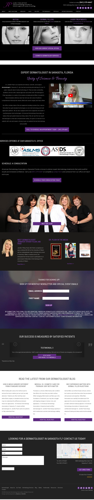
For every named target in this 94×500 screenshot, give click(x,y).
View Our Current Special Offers (47, 48)
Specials (56, 11)
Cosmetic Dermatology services (47, 56)
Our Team (18, 487)
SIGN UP (49, 305)
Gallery (37, 11)
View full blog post (15, 417)
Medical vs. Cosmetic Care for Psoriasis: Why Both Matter (47, 385)
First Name (35, 298)
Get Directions (84, 470)
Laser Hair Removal (77, 21)
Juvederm (52, 21)
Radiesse (47, 23)
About (3, 11)
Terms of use (84, 490)
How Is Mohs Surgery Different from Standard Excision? (15, 385)
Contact (78, 11)
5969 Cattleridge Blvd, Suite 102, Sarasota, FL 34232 (77, 5)
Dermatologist (5, 487)
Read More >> (21, 264)
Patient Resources (67, 11)
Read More (47, 355)
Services (22, 11)
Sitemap (90, 490)
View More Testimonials (47, 357)
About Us (12, 487)
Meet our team (47, 224)
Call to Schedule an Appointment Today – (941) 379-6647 (47, 129)
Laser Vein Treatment (85, 21)
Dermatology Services (27, 487)
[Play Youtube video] (70, 95)
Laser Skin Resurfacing (78, 23)
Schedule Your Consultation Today (47, 180)
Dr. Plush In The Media (58, 240)
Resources (53, 487)
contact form (57, 172)
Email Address (35, 291)
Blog (30, 11)
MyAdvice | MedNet (21, 494)
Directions (60, 487)
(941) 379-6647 (37, 172)
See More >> (70, 263)
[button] (15, 349)
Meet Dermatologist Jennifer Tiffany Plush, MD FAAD (29, 242)
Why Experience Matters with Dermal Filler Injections (78, 385)
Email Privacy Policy (66, 315)
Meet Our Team (13, 11)
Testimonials (46, 11)
